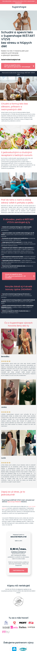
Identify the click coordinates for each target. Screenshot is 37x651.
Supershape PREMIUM (14, 502)
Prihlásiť (35, 7)
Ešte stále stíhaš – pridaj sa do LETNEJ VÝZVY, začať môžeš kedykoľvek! (18, 2)
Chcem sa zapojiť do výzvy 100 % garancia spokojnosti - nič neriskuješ (17, 66)
